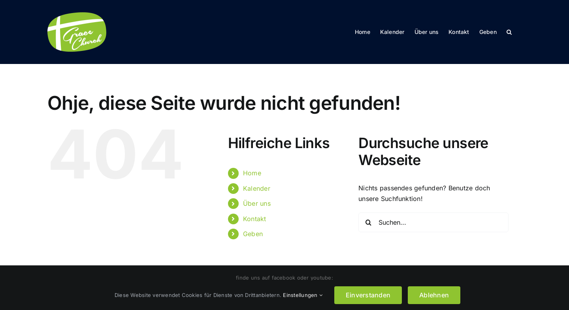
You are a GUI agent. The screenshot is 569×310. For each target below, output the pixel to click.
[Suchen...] (433, 222)
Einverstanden (368, 295)
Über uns (257, 203)
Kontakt (254, 219)
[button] (509, 32)
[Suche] (368, 222)
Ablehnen (434, 295)
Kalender (256, 188)
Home (252, 173)
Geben (253, 234)
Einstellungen (302, 295)
